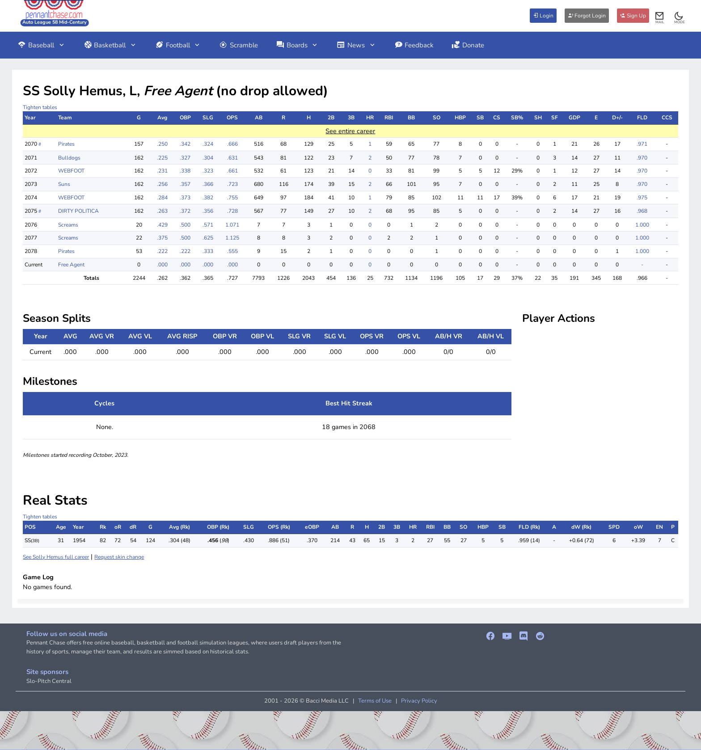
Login (543, 15)
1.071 (232, 224)
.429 (162, 224)
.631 (232, 157)
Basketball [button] (110, 45)
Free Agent (71, 264)
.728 (232, 211)
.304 (208, 157)
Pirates (66, 143)
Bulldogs (69, 157)
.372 (185, 211)
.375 (162, 237)
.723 (232, 184)
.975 (642, 197)
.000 (162, 264)
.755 (232, 197)
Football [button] (178, 45)
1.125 (232, 237)
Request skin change (119, 556)
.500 (185, 224)
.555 (232, 251)
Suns (64, 184)
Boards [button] (297, 45)
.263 (162, 211)
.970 (642, 157)
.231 (162, 170)
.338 (185, 170)
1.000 (642, 224)
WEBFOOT (71, 170)
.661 (232, 170)
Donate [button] (468, 45)
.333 (208, 251)
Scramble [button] (238, 45)
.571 (208, 224)
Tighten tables (40, 107)
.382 (208, 197)
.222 (162, 251)
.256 (162, 184)
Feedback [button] (414, 45)
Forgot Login (587, 15)
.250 (162, 143)
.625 (208, 237)
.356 (208, 211)
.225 (162, 157)
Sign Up (633, 15)
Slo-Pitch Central (49, 681)
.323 (208, 170)
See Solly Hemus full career (56, 556)
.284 (162, 197)
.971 (642, 143)
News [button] (356, 45)
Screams (68, 224)
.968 (642, 211)
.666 (232, 143)
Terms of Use (375, 701)
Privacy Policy (419, 701)
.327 (185, 157)
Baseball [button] (41, 45)
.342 (185, 143)
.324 (208, 143)
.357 (185, 184)
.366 (208, 184)
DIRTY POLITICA (78, 211)
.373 (185, 197)
